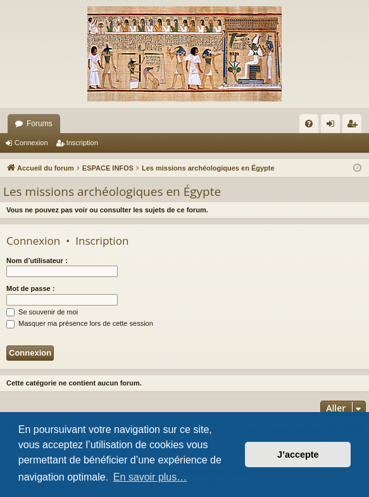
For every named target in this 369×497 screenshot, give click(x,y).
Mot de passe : (30, 288)
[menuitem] (308, 123)
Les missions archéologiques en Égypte (112, 191)
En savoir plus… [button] (150, 477)
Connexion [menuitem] (333, 126)
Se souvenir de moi (42, 312)
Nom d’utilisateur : (37, 260)
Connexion (31, 142)
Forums (40, 123)
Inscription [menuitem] (354, 126)
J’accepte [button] (298, 454)
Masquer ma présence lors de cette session (79, 323)
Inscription (82, 142)
